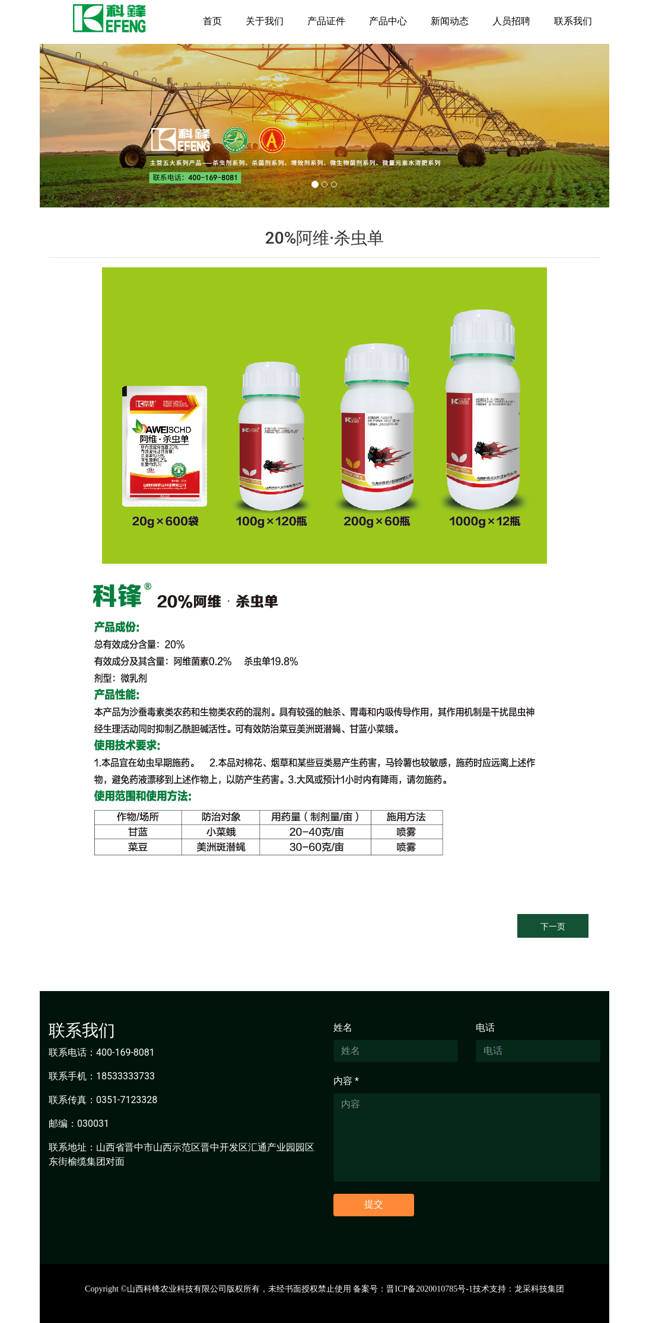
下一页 (552, 926)
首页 (212, 21)
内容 (346, 1080)
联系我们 (573, 21)
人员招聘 (511, 21)
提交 (373, 1204)
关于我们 (265, 21)
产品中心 (388, 21)
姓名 (342, 1027)
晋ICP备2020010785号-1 (429, 1288)
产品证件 (326, 21)
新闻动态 (450, 21)
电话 (485, 1027)
